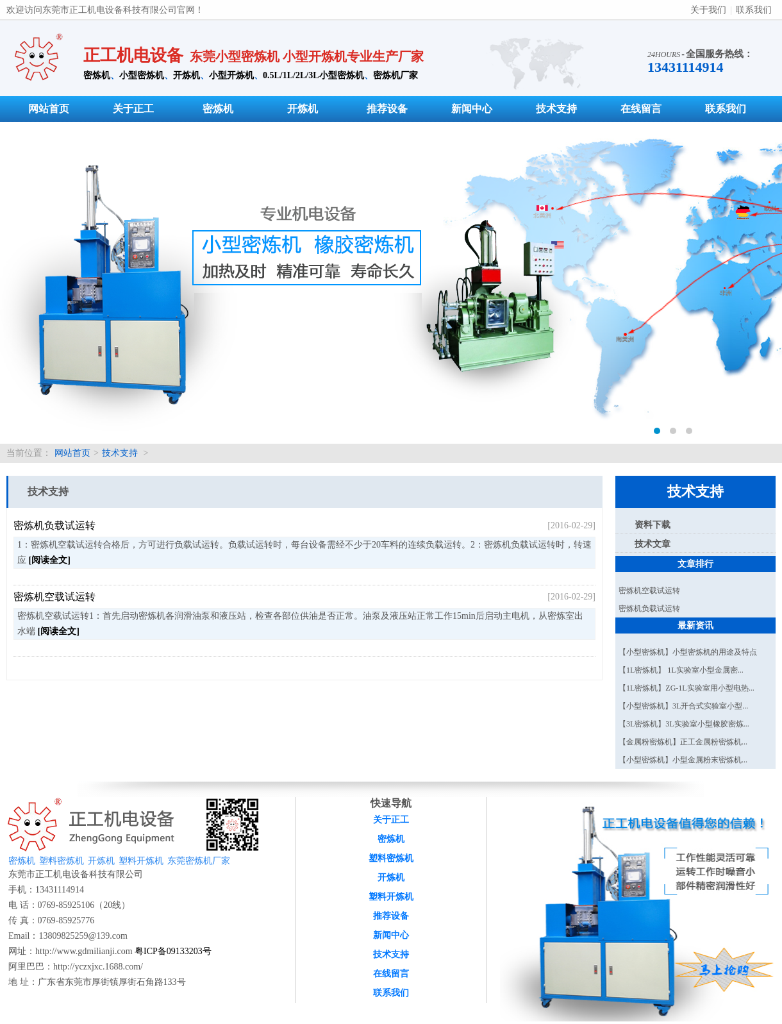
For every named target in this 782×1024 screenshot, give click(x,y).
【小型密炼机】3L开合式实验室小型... (683, 705)
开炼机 (186, 75)
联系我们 (754, 10)
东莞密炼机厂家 (198, 861)
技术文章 (652, 544)
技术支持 (556, 108)
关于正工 (133, 108)
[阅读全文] (50, 560)
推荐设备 (387, 108)
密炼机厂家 (395, 75)
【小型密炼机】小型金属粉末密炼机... (683, 759)
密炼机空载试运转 (54, 596)
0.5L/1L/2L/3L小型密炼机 (313, 75)
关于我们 (708, 10)
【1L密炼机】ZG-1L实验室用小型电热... (686, 688)
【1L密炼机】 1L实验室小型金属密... (681, 670)
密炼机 (96, 75)
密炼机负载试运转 (54, 525)
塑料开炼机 (141, 861)
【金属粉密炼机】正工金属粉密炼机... (683, 741)
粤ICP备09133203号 (173, 951)
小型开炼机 (231, 75)
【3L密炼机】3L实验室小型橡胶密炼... (684, 723)
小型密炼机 (141, 75)
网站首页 (48, 108)
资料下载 (652, 525)
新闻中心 (471, 108)
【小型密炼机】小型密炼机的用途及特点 (688, 652)
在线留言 (640, 108)
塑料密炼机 (61, 861)
